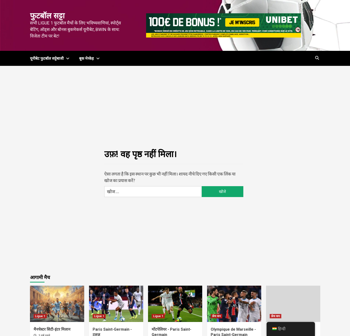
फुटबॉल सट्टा (47, 15)
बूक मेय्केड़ (90, 58)
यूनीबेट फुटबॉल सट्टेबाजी (51, 58)
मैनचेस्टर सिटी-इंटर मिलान (52, 329)
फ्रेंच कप (216, 316)
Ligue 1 (40, 316)
